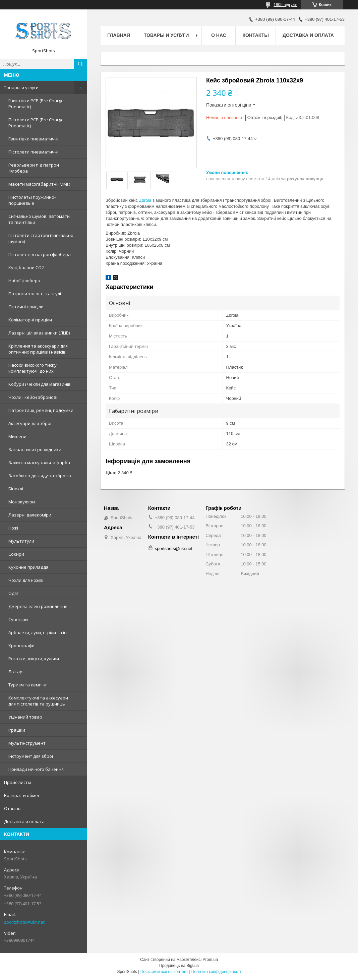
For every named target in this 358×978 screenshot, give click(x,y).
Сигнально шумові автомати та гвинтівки (39, 219)
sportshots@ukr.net (24, 922)
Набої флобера (24, 281)
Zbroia (145, 200)
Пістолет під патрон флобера (39, 254)
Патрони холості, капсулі (34, 294)
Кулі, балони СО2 (26, 267)
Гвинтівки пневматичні (33, 139)
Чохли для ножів (25, 580)
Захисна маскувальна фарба (39, 463)
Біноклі (15, 489)
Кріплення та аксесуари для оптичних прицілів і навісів (38, 349)
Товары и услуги (21, 87)
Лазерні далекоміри (29, 515)
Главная (118, 35)
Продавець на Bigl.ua (179, 965)
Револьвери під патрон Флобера (33, 168)
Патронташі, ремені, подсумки (40, 410)
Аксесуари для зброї (29, 423)
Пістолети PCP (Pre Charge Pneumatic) (36, 123)
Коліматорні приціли (30, 320)
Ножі (13, 528)
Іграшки (16, 730)
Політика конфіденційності (216, 971)
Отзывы (12, 808)
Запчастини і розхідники (34, 449)
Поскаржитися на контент (164, 971)
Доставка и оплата (24, 821)
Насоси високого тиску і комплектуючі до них (33, 368)
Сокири (16, 554)
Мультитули (21, 541)
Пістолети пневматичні (33, 152)
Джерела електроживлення (37, 606)
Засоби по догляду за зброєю (39, 476)
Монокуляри (21, 502)
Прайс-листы (17, 782)
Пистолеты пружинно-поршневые (32, 200)
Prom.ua (210, 959)
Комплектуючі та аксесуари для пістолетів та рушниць (38, 701)
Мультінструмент (27, 743)
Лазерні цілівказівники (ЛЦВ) (39, 333)
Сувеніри (18, 619)
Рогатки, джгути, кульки (33, 659)
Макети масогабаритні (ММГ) (39, 184)
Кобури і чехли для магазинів (39, 384)
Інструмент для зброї (30, 756)
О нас (218, 35)
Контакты (255, 35)
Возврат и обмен (22, 795)
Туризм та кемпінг (27, 685)
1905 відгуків (285, 4)
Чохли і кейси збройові (32, 397)
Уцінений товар (25, 717)
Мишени (17, 436)
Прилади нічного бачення (36, 769)
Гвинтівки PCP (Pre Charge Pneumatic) (36, 104)
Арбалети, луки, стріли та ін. (38, 632)
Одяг (13, 593)
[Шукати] (80, 64)
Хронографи (21, 646)
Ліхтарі (15, 672)
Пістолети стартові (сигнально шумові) (40, 238)
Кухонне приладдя (28, 567)
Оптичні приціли (26, 307)
